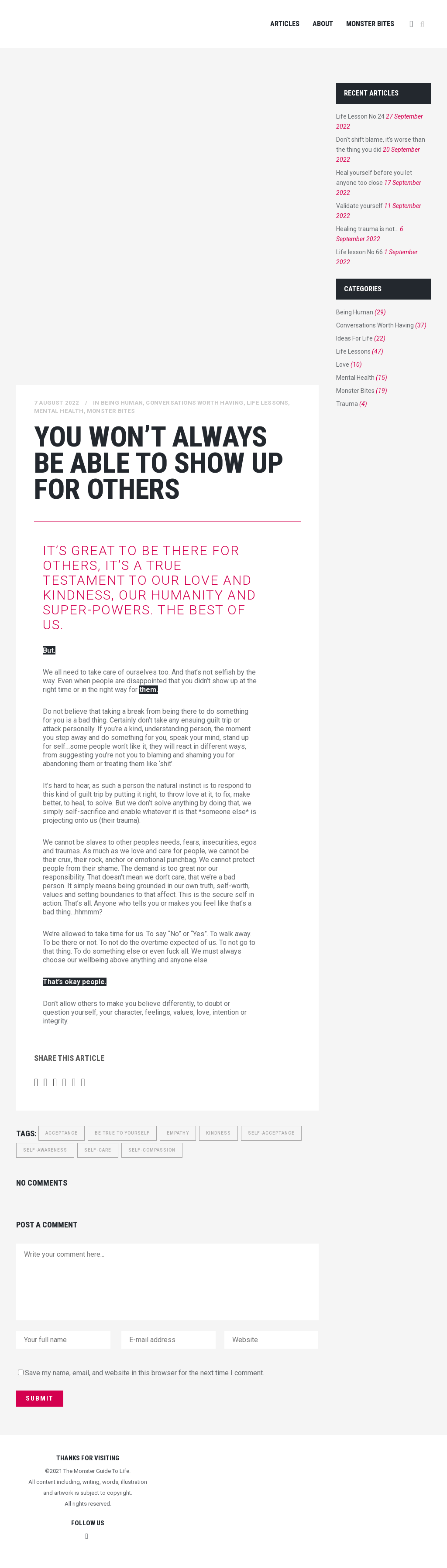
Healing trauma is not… (367, 228)
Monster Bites (111, 411)
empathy (178, 1133)
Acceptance (61, 1133)
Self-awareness (45, 1150)
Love (342, 364)
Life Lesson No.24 (360, 116)
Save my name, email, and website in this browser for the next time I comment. (144, 1373)
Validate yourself (359, 205)
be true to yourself (122, 1133)
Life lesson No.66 (359, 252)
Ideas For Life (354, 338)
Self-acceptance (271, 1133)
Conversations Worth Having (194, 402)
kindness (218, 1133)
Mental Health (59, 411)
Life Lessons (267, 402)
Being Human (122, 402)
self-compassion (151, 1150)
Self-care (97, 1150)
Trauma (347, 403)
